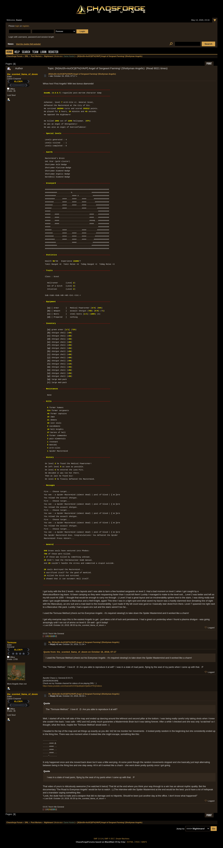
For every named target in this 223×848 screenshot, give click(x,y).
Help (17, 52)
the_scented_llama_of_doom (22, 74)
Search (26, 52)
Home (9, 52)
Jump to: (180, 829)
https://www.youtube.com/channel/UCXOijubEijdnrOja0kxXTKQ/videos (72, 686)
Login (43, 52)
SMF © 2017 (110, 839)
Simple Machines (122, 839)
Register (53, 52)
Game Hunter (69, 56)
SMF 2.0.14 (98, 839)
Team (35, 52)
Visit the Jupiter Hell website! (28, 44)
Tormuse (11, 642)
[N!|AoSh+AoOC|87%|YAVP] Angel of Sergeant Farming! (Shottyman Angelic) (82, 74)
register (25, 26)
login (17, 26)
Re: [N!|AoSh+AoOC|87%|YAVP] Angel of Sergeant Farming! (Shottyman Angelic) (83, 642)
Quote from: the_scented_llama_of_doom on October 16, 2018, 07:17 (80, 652)
